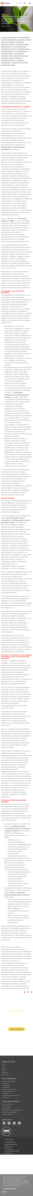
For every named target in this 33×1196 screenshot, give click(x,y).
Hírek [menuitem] (3, 1066)
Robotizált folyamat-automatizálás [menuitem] (11, 1095)
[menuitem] (17, 1142)
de (20, 3)
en (17, 3)
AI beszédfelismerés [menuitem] (7, 1104)
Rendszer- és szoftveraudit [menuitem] (9, 1089)
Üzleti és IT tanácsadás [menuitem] (8, 1091)
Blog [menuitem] (3, 1068)
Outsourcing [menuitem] (5, 1093)
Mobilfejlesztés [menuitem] (6, 1087)
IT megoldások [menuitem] (6, 1083)
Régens (11, 1139)
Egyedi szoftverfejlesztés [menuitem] (9, 1081)
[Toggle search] (30, 3)
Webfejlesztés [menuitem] (6, 1085)
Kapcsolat (7, 1120)
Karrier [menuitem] (4, 1070)
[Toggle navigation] (24, 3)
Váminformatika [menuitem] (6, 1108)
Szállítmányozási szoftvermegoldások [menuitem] (12, 1110)
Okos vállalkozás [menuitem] (6, 1106)
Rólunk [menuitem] (4, 1064)
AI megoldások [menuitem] (6, 1097)
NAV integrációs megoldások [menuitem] (9, 1112)
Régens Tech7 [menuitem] (6, 1074)
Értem (5, 1192)
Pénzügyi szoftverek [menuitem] (7, 1114)
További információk (10, 1189)
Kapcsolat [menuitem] (4, 1072)
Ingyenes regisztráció (17, 1029)
